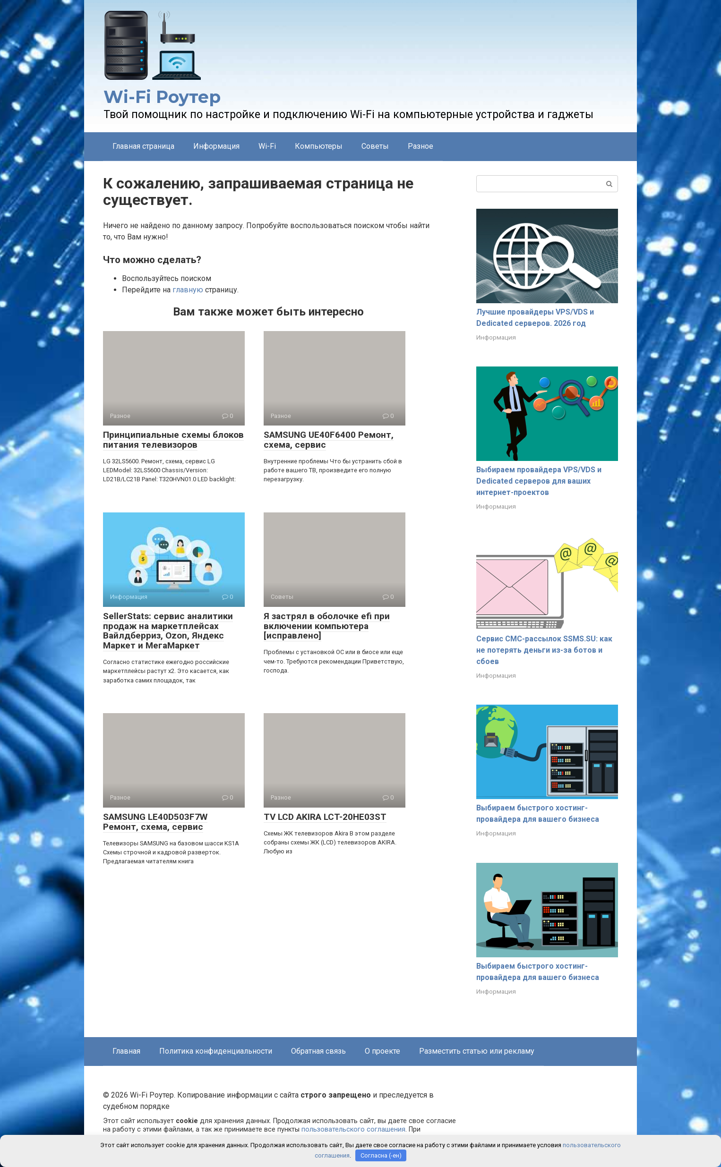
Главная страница (143, 146)
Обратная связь (318, 1051)
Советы (375, 146)
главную (187, 289)
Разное (420, 146)
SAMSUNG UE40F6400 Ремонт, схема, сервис (329, 439)
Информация (216, 146)
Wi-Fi (267, 146)
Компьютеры (319, 146)
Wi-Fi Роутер (162, 96)
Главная (126, 1051)
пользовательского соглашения (353, 1129)
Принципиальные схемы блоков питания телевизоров (173, 439)
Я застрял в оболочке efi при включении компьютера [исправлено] (327, 626)
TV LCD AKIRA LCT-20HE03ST (325, 816)
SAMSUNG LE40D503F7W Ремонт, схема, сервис (155, 821)
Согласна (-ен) (381, 1155)
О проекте (382, 1051)
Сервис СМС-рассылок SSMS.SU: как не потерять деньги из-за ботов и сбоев (544, 650)
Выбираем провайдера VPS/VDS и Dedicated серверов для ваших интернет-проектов (538, 481)
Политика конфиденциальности (215, 1051)
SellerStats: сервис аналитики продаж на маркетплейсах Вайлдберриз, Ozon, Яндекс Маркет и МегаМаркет (168, 631)
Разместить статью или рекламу (476, 1051)
